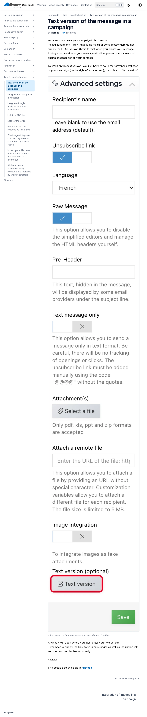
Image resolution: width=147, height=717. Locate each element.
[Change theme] (140, 5)
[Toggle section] (33, 15)
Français (87, 667)
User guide (53, 15)
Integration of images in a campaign (120, 697)
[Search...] (109, 5)
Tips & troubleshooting (74, 15)
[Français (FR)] (130, 5)
